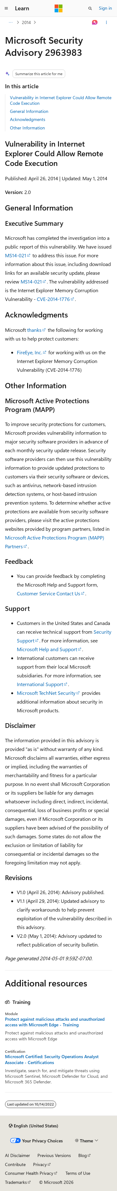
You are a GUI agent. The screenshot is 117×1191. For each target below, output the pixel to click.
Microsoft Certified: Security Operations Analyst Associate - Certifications (52, 1059)
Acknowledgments (27, 119)
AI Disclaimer (17, 1155)
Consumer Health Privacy (29, 1173)
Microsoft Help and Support (47, 649)
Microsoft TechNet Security (46, 693)
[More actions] (106, 22)
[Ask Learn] (95, 22)
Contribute (15, 1164)
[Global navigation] (6, 8)
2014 (26, 22)
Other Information (27, 128)
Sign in (105, 8)
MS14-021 (15, 255)
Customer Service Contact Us (48, 593)
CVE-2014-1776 (53, 299)
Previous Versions (54, 1155)
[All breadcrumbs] (10, 22)
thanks (34, 330)
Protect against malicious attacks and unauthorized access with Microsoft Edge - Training (55, 1022)
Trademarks (16, 1182)
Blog (82, 1155)
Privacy (40, 1164)
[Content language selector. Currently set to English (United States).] (33, 1126)
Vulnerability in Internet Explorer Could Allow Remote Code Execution (60, 100)
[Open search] (90, 8)
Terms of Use (78, 1173)
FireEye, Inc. (29, 352)
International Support (40, 684)
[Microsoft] (59, 8)
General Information (29, 111)
